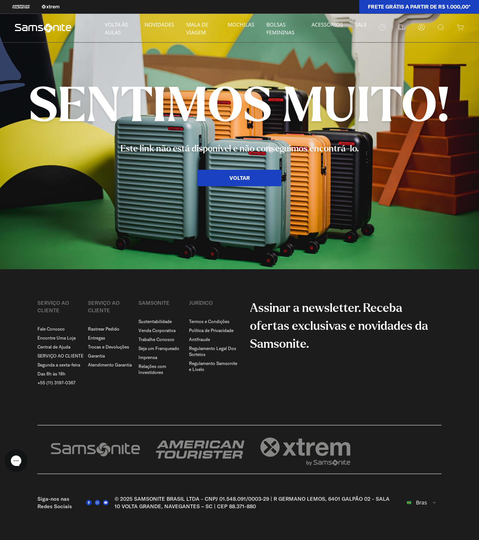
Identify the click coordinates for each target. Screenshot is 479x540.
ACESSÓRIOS (327, 24)
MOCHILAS (241, 24)
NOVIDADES (159, 24)
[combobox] (422, 502)
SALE (361, 24)
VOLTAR (239, 178)
